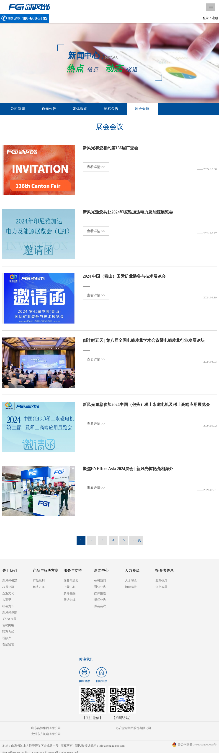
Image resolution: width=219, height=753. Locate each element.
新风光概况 (9, 580)
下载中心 (69, 587)
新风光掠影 (9, 612)
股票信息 (161, 580)
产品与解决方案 (45, 571)
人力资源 (132, 571)
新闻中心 (101, 571)
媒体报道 (67, 109)
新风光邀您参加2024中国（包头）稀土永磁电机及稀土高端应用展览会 (146, 405)
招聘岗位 (131, 587)
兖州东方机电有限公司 (181, 728)
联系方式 (8, 632)
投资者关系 (164, 571)
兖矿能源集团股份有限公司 (109, 728)
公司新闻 (15, 109)
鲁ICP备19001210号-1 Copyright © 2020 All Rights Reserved (40, 746)
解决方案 (39, 587)
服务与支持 (73, 571)
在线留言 (8, 644)
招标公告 (93, 109)
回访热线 (69, 600)
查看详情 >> (96, 167)
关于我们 (9, 571)
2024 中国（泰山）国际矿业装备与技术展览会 (124, 276)
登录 (206, 18)
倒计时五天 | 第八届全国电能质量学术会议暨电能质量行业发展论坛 (144, 340)
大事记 (6, 600)
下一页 (136, 540)
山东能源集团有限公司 (38, 728)
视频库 (6, 638)
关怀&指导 (9, 619)
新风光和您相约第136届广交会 (110, 148)
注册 (215, 18)
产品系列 (39, 580)
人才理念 (131, 580)
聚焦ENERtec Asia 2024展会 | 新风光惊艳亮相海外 (128, 469)
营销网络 (8, 625)
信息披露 (161, 587)
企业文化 (8, 593)
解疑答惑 (69, 593)
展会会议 (119, 109)
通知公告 (41, 109)
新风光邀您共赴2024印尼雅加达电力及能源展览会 (128, 212)
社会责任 (8, 606)
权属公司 (8, 587)
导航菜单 (210, 7)
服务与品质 (71, 580)
